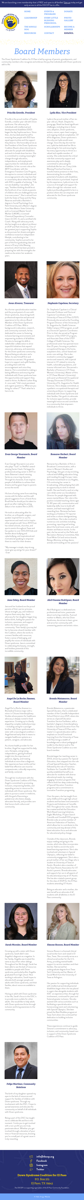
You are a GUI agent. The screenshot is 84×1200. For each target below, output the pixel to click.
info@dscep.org (45, 1156)
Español (69, 33)
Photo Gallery (68, 19)
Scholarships (52, 27)
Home (27, 11)
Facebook (41, 1161)
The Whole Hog (30, 28)
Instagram (41, 1165)
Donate (68, 11)
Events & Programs (50, 12)
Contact (49, 33)
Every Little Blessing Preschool (51, 20)
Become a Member (69, 28)
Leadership (30, 18)
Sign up (67, 2)
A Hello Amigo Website (42, 1196)
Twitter (40, 1169)
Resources (30, 33)
